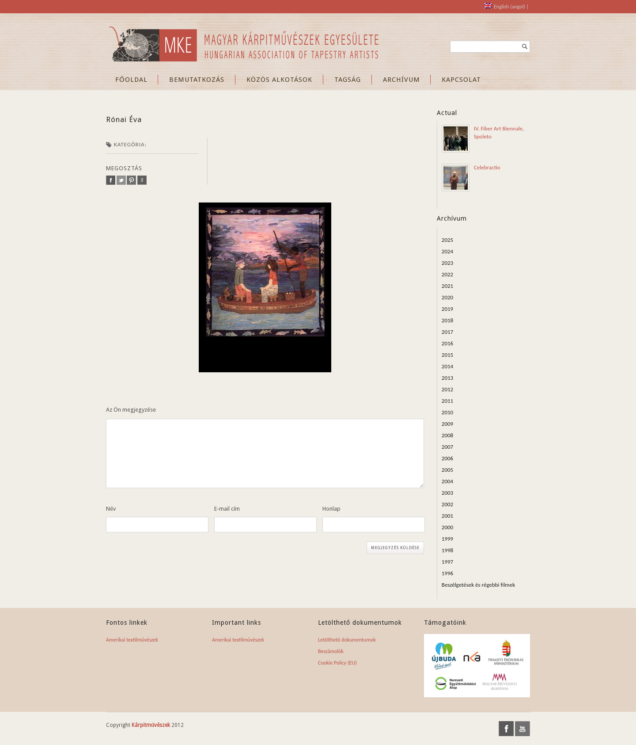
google (142, 180)
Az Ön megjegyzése (131, 409)
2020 (447, 297)
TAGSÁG (347, 80)
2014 (447, 366)
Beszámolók (331, 651)
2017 (447, 332)
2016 (447, 343)
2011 (447, 400)
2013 (447, 377)
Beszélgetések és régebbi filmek (478, 584)
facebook (110, 180)
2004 (447, 481)
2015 (447, 354)
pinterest (131, 180)
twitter (121, 180)
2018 (447, 320)
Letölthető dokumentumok (347, 640)
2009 (447, 423)
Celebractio (487, 167)
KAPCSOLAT (461, 80)
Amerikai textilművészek (132, 640)
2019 (447, 309)
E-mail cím (227, 508)
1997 (447, 561)
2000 (447, 527)
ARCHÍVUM (401, 80)
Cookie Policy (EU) (337, 663)
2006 (447, 458)
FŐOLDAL (131, 80)
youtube (522, 728)
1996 (447, 573)
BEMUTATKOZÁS (196, 80)
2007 (447, 446)
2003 (447, 492)
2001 (447, 515)
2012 (447, 389)
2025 (447, 240)
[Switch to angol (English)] (504, 6)
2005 (447, 469)
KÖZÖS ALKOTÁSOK (279, 80)
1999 (447, 538)
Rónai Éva (124, 119)
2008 (447, 435)
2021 (447, 286)
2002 (447, 504)
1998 (447, 550)
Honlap (331, 508)
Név (111, 508)
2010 (447, 412)
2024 (447, 251)
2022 (447, 274)
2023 (447, 263)
